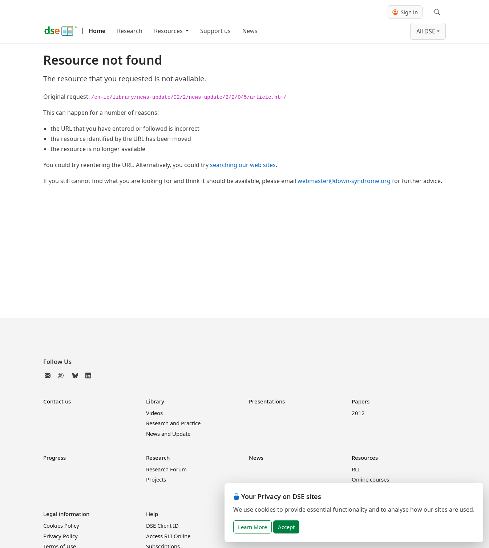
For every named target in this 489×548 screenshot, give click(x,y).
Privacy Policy (60, 536)
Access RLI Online (168, 536)
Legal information (66, 513)
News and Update (168, 433)
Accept (286, 527)
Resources (169, 31)
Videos (154, 413)
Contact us (57, 401)
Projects (156, 479)
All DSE (425, 31)
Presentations (267, 401)
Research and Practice (173, 423)
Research (129, 31)
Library (155, 401)
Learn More (252, 527)
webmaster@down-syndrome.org (344, 181)
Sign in (405, 12)
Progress (54, 457)
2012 (358, 413)
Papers (360, 401)
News (250, 31)
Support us (215, 31)
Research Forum (166, 469)
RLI (356, 469)
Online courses (370, 479)
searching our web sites (243, 165)
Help (152, 513)
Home (97, 31)
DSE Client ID (162, 525)
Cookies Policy (61, 525)
